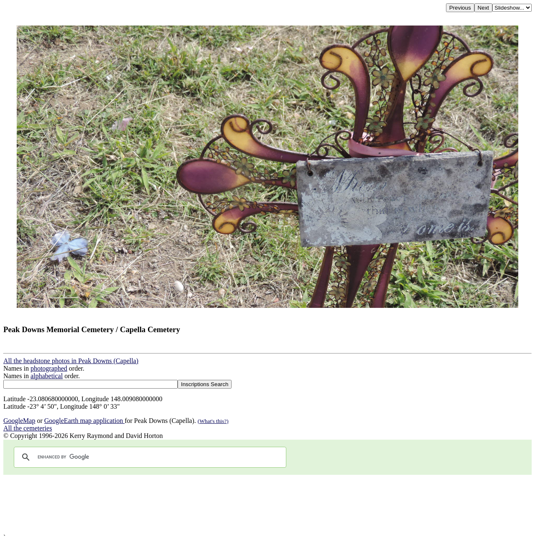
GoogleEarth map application (84, 420)
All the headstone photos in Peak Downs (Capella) (70, 360)
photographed (49, 368)
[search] (149, 457)
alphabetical (47, 375)
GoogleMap (19, 420)
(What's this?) (213, 421)
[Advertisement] (254, 504)
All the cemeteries (27, 428)
